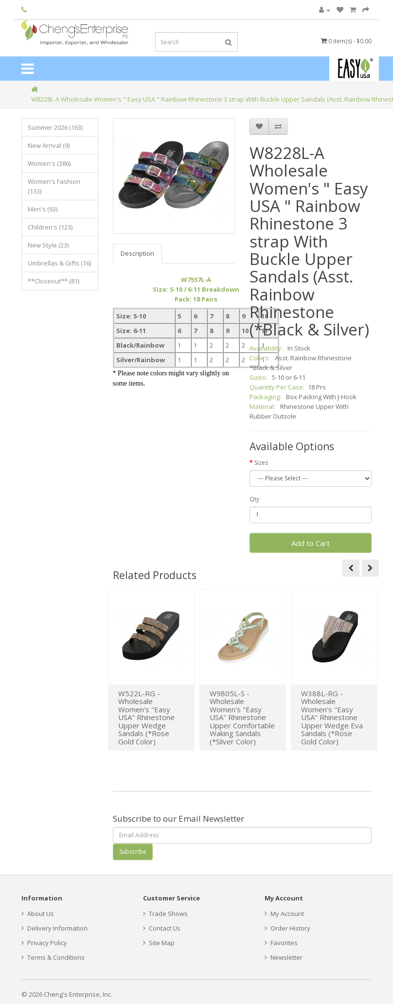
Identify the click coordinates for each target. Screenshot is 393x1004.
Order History (287, 928)
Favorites (281, 942)
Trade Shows (165, 913)
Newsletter (284, 957)
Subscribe (132, 851)
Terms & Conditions (53, 957)
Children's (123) (50, 227)
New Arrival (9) (49, 145)
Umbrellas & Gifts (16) (59, 263)
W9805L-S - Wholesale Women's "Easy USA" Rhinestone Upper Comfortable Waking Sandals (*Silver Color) (242, 717)
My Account (284, 913)
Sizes (261, 462)
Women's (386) (49, 163)
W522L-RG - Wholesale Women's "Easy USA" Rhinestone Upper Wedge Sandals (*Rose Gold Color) (146, 717)
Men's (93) (42, 209)
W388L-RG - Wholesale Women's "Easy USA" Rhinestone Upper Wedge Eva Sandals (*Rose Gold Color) (332, 717)
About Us (37, 913)
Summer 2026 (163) (55, 127)
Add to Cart (310, 543)
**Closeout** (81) (53, 281)
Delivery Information (54, 928)
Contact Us (161, 928)
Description (137, 253)
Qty (254, 499)
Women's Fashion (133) (54, 186)
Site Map (159, 942)
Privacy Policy (44, 942)
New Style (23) (48, 245)
